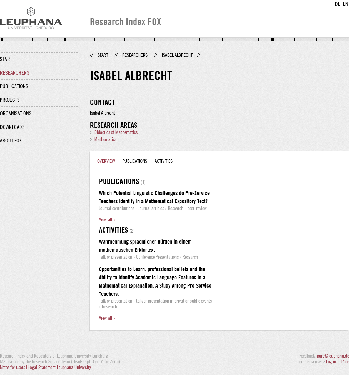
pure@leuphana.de (333, 356)
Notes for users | (14, 367)
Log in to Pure (337, 361)
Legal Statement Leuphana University (59, 367)
